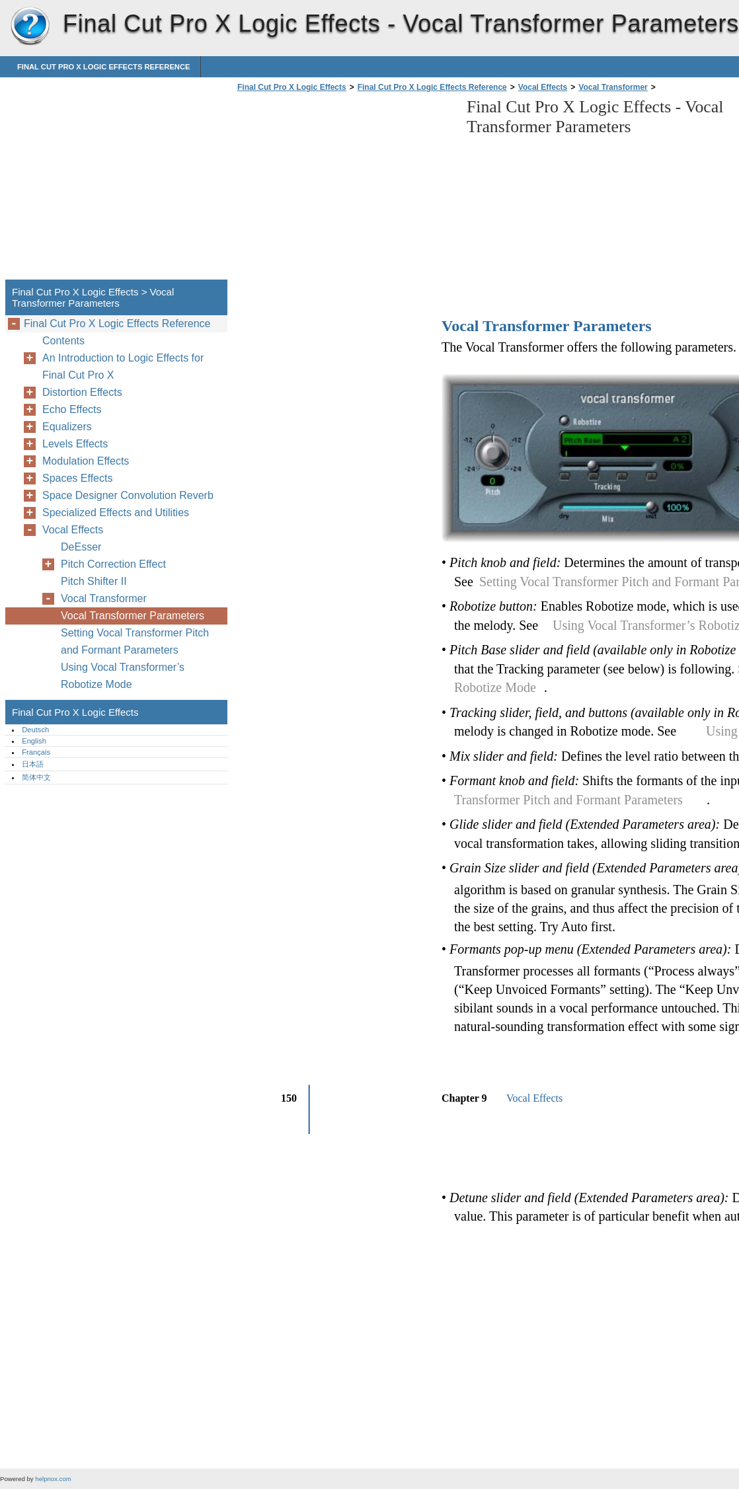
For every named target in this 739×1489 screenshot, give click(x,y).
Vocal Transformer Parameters (132, 615)
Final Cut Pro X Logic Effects (30, 26)
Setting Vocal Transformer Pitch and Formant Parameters (135, 641)
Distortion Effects (82, 392)
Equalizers (67, 426)
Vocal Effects (542, 87)
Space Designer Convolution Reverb (128, 495)
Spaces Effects (77, 478)
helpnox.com (53, 1478)
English (34, 741)
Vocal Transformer (612, 87)
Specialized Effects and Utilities (115, 512)
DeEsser (81, 547)
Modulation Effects (85, 461)
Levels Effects (75, 443)
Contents (63, 340)
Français (36, 752)
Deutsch (35, 730)
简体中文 (36, 777)
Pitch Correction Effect (113, 564)
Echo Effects (72, 409)
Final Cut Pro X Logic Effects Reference (103, 67)
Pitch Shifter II (94, 581)
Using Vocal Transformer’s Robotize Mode (122, 676)
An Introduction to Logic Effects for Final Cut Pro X (123, 366)
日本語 (33, 764)
